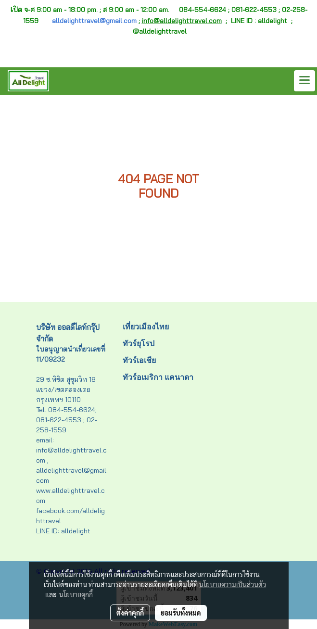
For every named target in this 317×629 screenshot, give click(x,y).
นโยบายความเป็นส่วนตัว (232, 584)
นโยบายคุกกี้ (76, 594)
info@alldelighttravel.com (182, 20)
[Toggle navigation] (304, 80)
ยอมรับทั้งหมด (181, 612)
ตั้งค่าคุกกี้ (130, 612)
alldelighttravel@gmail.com (94, 20)
